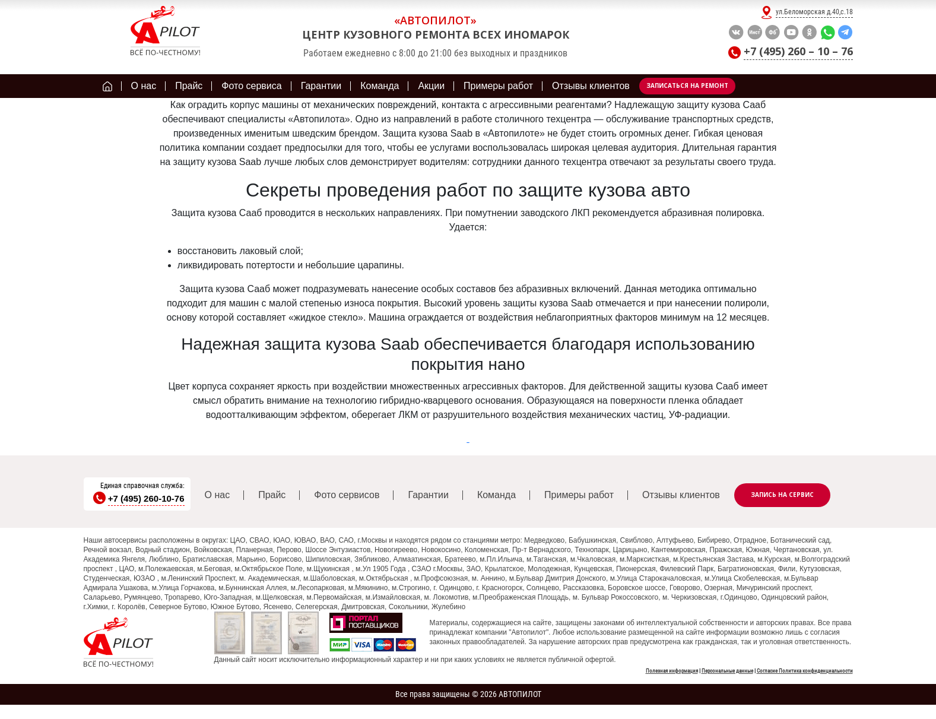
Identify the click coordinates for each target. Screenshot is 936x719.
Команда (496, 495)
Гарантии (428, 495)
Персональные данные (727, 671)
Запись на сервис (782, 494)
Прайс (271, 495)
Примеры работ (579, 495)
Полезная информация (672, 671)
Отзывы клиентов (681, 495)
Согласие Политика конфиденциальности (805, 671)
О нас (217, 495)
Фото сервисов (346, 495)
